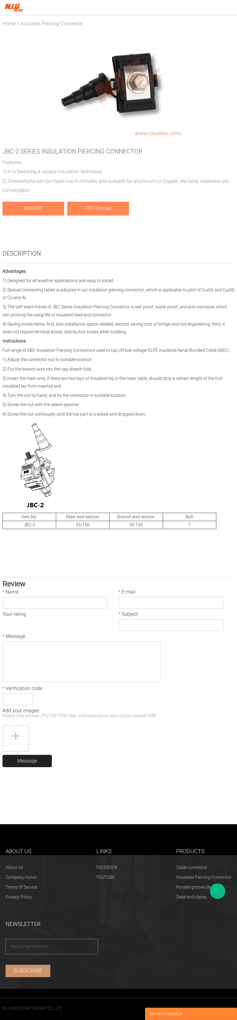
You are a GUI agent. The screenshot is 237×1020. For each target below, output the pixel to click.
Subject (128, 615)
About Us (14, 867)
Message (13, 637)
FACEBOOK (107, 867)
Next (226, 87)
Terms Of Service (21, 887)
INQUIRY (33, 208)
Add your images (79, 713)
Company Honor (21, 877)
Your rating (14, 615)
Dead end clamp (191, 897)
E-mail (126, 593)
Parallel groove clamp (196, 887)
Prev (10, 87)
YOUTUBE (105, 877)
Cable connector (191, 867)
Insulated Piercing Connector (51, 23)
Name (10, 593)
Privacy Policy (19, 897)
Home (8, 23)
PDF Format (98, 208)
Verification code (22, 689)
